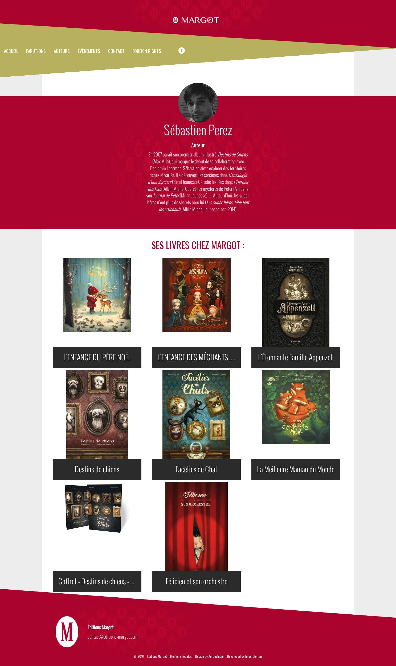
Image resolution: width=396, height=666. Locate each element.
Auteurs (62, 51)
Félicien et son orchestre (196, 581)
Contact (116, 51)
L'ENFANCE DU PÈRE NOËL (97, 357)
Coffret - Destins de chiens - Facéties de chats (100, 581)
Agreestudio (216, 656)
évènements (89, 51)
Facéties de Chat (196, 469)
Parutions (36, 51)
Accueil (11, 51)
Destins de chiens (97, 469)
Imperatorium (254, 656)
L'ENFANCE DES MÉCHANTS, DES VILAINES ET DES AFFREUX (199, 357)
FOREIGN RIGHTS (147, 51)
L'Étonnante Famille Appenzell (296, 357)
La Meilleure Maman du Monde (295, 469)
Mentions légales (181, 656)
